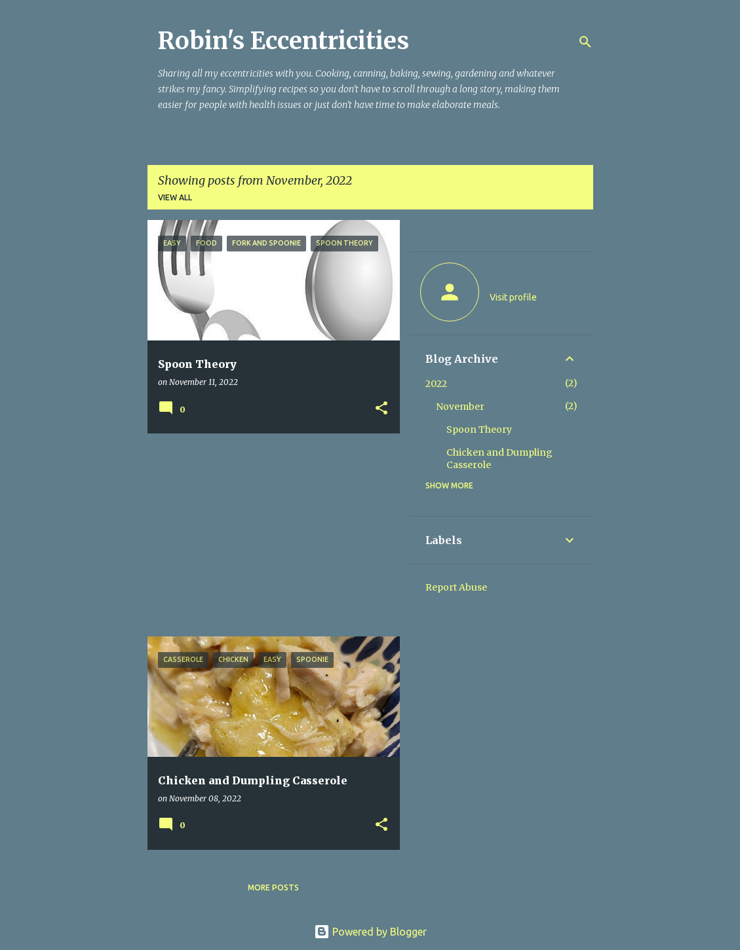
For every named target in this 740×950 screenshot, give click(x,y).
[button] (381, 409)
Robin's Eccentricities (283, 41)
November (460, 406)
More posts (273, 887)
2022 (436, 384)
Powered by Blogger (370, 932)
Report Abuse (456, 587)
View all (175, 197)
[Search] (585, 42)
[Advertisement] (268, 535)
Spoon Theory (479, 429)
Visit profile (513, 297)
